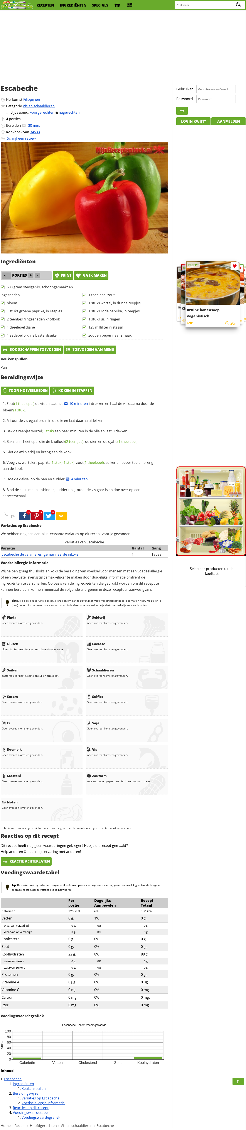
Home (6, 1125)
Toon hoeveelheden (25, 390)
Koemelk (12, 749)
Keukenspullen (34, 1088)
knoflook (67, 441)
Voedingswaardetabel (31, 1112)
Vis (92, 749)
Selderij (96, 617)
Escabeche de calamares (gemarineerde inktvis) (40, 554)
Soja (93, 723)
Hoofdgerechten (43, 1125)
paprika (50, 462)
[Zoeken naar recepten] (210, 5)
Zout (20, 403)
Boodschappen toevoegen (31, 349)
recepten (45, 5)
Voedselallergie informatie (43, 1103)
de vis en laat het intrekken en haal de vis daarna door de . (78, 407)
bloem (12, 303)
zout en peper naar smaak (109, 335)
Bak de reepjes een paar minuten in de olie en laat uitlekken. (67, 431)
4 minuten (77, 479)
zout (90, 462)
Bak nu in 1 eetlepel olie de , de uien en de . (72, 441)
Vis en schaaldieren (39, 106)
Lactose (96, 644)
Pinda (9, 617)
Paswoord (184, 98)
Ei (6, 723)
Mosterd (11, 776)
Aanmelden (228, 121)
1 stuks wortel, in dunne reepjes (114, 303)
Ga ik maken (91, 275)
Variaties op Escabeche (40, 1098)
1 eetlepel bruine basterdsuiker (32, 335)
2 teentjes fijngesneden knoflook (33, 319)
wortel (42, 431)
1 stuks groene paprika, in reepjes (34, 311)
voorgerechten (42, 112)
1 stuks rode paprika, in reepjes (114, 311)
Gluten (10, 644)
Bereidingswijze (25, 1093)
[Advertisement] (123, 45)
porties (15, 118)
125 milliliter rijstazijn (105, 327)
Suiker (10, 670)
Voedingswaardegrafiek (41, 1117)
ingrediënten (73, 5)
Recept (20, 1125)
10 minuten (76, 403)
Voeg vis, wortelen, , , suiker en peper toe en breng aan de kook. (78, 465)
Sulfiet (95, 696)
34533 (35, 132)
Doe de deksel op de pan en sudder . (48, 479)
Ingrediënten (23, 1083)
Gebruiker (184, 89)
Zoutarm (97, 776)
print (62, 275)
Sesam (10, 696)
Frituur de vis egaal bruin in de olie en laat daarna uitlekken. (55, 420)
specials (100, 5)
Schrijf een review (21, 138)
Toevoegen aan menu (89, 349)
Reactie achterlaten (26, 861)
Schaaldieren (100, 670)
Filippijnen (31, 99)
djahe (123, 441)
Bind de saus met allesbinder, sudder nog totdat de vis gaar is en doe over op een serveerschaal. (71, 492)
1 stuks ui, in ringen (104, 319)
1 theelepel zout (101, 295)
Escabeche (13, 1079)
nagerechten (69, 112)
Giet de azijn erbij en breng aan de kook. (39, 452)
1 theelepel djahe (21, 327)
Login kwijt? (193, 121)
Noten (10, 802)
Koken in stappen (72, 390)
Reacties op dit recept (31, 1107)
